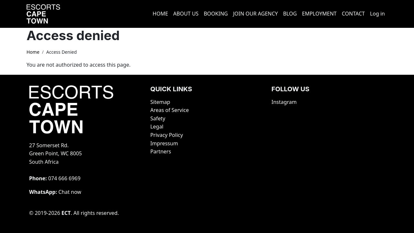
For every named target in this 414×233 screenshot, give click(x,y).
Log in (377, 13)
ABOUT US (186, 13)
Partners (160, 151)
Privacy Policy (166, 135)
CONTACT (353, 13)
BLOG (290, 13)
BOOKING (216, 13)
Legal (156, 126)
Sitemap (160, 101)
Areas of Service (169, 110)
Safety (157, 118)
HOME (160, 13)
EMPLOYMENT (319, 13)
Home (33, 52)
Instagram (284, 101)
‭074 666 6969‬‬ (64, 178)
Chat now (69, 191)
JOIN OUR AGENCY (255, 13)
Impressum (164, 143)
